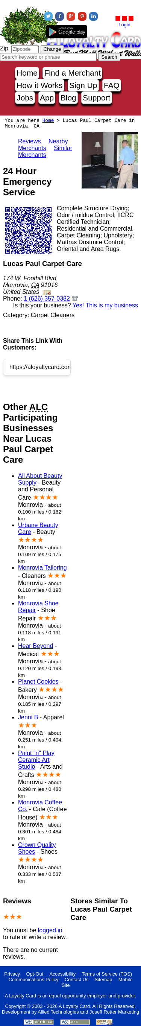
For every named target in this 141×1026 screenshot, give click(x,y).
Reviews (29, 141)
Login (124, 24)
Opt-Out (35, 974)
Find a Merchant (72, 72)
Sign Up (83, 85)
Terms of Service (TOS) (107, 974)
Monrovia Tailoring (42, 567)
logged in (50, 930)
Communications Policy (33, 979)
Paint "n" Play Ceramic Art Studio (36, 760)
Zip (4, 48)
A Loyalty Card (74, 1006)
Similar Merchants (45, 151)
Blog (68, 97)
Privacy (12, 974)
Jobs (25, 97)
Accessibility (62, 974)
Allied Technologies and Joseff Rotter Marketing (88, 1012)
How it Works (39, 85)
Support (96, 97)
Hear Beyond (35, 646)
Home (27, 72)
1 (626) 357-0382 (47, 298)
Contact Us (76, 979)
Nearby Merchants (43, 144)
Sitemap (103, 979)
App (47, 97)
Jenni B (28, 717)
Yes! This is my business (105, 305)
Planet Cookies (38, 681)
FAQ (112, 85)
